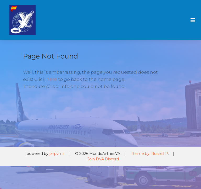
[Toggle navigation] (192, 19)
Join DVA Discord (103, 159)
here (51, 79)
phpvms (56, 153)
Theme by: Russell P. (150, 153)
